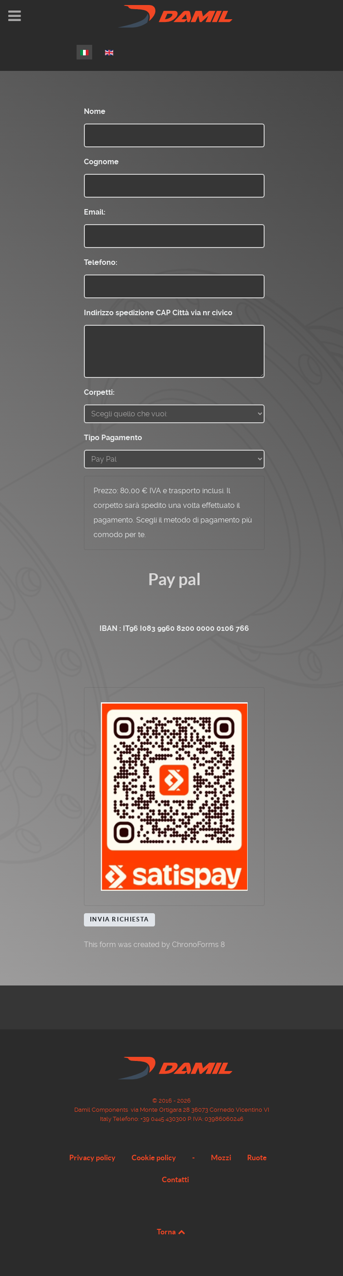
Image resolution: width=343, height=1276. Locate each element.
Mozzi (221, 1157)
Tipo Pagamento (113, 437)
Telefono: (100, 262)
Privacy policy (92, 1157)
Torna (172, 1232)
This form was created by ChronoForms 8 (154, 944)
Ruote (257, 1157)
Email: (94, 212)
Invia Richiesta (119, 919)
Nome (94, 111)
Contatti (175, 1179)
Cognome (101, 161)
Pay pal (174, 579)
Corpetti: (99, 392)
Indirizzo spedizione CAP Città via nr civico (158, 312)
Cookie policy (154, 1157)
